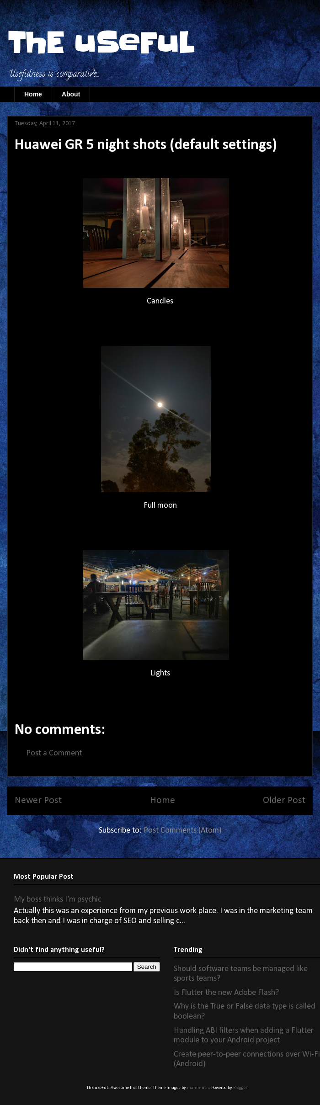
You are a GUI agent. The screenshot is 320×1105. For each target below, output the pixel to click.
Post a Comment (54, 753)
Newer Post (38, 800)
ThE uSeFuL (100, 43)
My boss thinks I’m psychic (57, 899)
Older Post (284, 800)
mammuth (198, 1087)
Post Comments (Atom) (183, 830)
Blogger (240, 1087)
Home (33, 94)
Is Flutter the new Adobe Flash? (226, 992)
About (71, 94)
